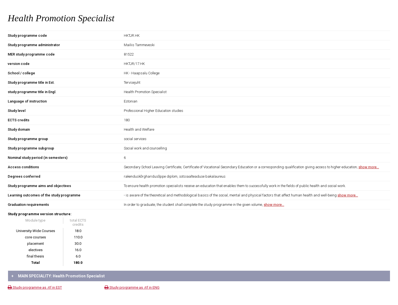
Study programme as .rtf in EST (35, 287)
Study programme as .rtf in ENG (131, 287)
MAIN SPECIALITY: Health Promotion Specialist (58, 276)
